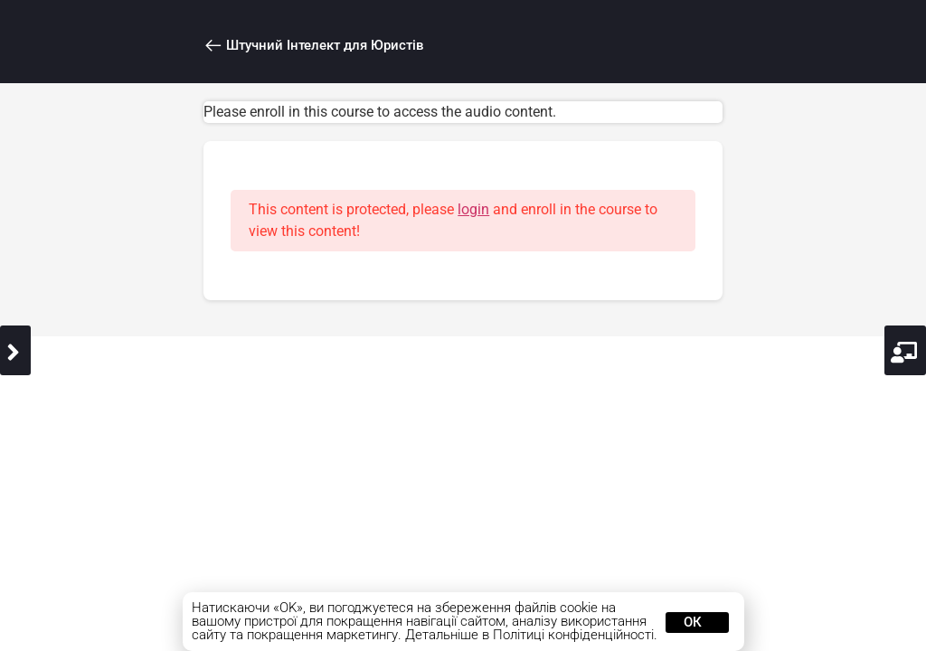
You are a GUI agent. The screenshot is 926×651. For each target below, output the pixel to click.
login (476, 209)
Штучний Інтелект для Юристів (311, 46)
